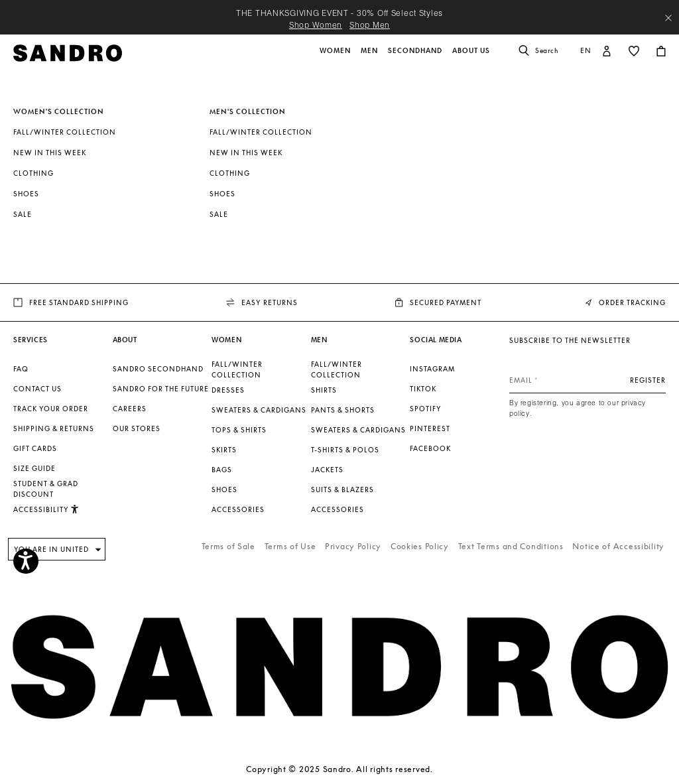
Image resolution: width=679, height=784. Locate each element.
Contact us (37, 389)
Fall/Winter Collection (64, 132)
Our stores (136, 428)
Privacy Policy (353, 546)
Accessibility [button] (46, 509)
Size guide (34, 468)
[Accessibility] (25, 561)
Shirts (324, 390)
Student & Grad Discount (45, 489)
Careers (130, 409)
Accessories (238, 509)
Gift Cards (35, 448)
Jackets (327, 470)
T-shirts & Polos (345, 450)
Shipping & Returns (53, 428)
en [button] (585, 50)
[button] (336, 58)
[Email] (587, 380)
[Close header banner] (668, 18)
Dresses (228, 390)
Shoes (26, 194)
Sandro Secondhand (158, 369)
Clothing (33, 173)
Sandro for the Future (161, 389)
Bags (222, 470)
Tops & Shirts (239, 430)
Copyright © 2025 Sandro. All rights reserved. (339, 769)
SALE (22, 214)
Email (520, 380)
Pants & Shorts (343, 410)
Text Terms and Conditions (511, 546)
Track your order (50, 409)
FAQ (21, 369)
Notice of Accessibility (618, 546)
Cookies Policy (420, 546)
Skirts (224, 450)
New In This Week (49, 153)
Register (648, 380)
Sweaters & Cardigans (259, 410)
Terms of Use (290, 546)
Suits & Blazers (342, 489)
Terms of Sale (228, 546)
